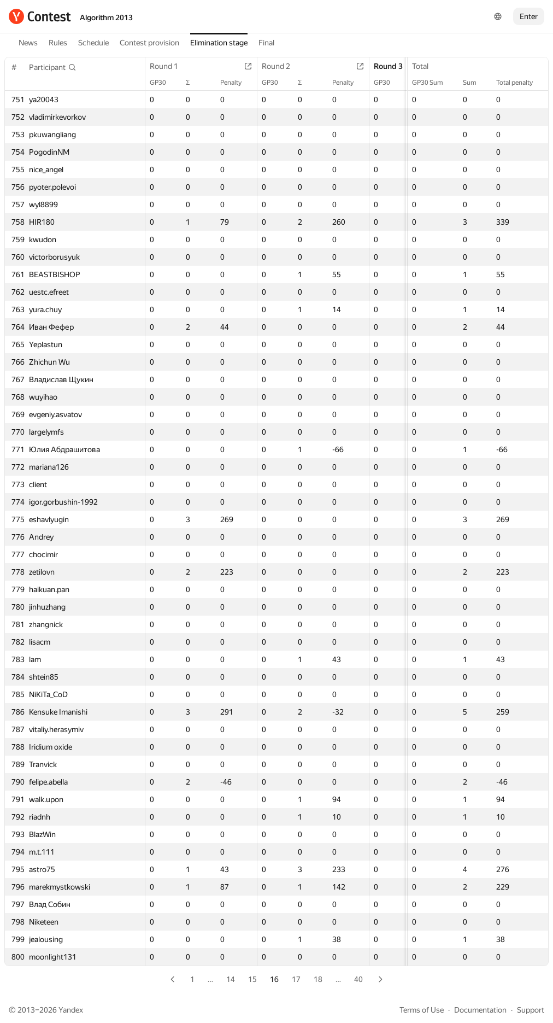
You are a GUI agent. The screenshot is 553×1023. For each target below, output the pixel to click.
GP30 (163, 82)
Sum (475, 82)
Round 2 (281, 66)
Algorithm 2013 (106, 17)
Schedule (93, 42)
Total (425, 66)
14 (230, 979)
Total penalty (520, 82)
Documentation (480, 1010)
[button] (53, 67)
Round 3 (394, 66)
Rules (58, 42)
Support (530, 1010)
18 (318, 979)
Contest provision (149, 42)
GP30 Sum (433, 82)
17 (296, 979)
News (28, 42)
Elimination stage (219, 42)
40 (358, 979)
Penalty (236, 82)
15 (252, 979)
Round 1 (169, 66)
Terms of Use (421, 1010)
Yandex (70, 1010)
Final (266, 42)
